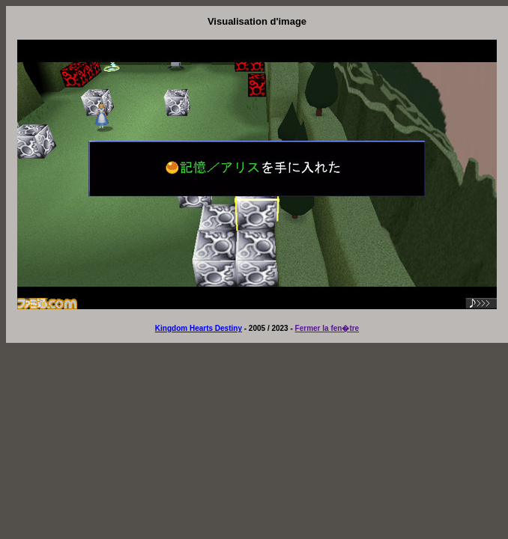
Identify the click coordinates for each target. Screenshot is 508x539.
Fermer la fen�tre (327, 328)
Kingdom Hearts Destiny (198, 328)
